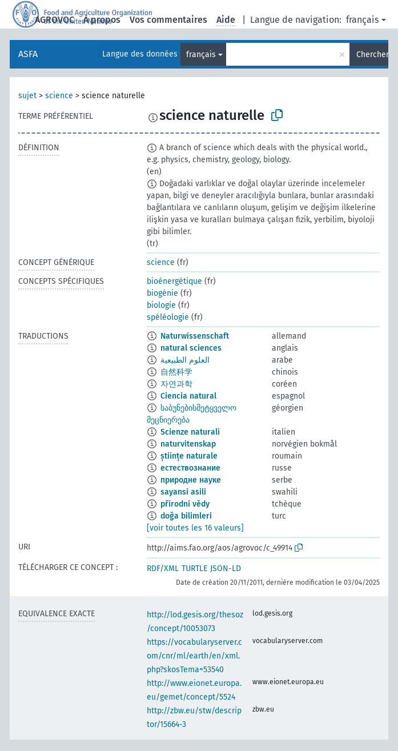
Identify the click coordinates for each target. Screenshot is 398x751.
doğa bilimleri (186, 516)
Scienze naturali (190, 432)
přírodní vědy (185, 504)
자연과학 (176, 384)
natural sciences (191, 348)
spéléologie (168, 317)
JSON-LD (225, 568)
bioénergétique (174, 281)
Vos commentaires (168, 19)
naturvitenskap (188, 444)
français (362, 19)
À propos (101, 19)
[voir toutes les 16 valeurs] (195, 528)
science (59, 96)
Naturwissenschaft (194, 336)
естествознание (190, 468)
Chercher (372, 54)
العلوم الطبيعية (185, 360)
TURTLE (194, 568)
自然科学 (176, 372)
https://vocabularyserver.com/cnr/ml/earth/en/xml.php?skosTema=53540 (194, 655)
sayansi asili (183, 492)
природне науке (190, 480)
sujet (27, 96)
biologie (161, 305)
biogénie (162, 293)
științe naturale (189, 456)
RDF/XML (163, 568)
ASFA (28, 54)
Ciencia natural (188, 396)
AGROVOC (54, 19)
